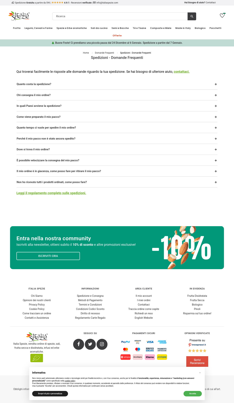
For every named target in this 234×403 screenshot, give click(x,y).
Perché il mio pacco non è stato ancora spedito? (46, 138)
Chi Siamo (37, 295)
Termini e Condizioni (90, 304)
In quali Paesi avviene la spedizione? (39, 106)
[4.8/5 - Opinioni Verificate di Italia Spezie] (197, 353)
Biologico (197, 304)
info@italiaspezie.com (107, 2)
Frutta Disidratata (197, 295)
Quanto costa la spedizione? (34, 84)
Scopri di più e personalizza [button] (50, 394)
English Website (144, 317)
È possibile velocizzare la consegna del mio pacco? (48, 160)
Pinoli (197, 309)
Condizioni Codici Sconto (90, 309)
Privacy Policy (37, 304)
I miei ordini (143, 300)
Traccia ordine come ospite (143, 309)
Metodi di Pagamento (90, 300)
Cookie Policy (36, 309)
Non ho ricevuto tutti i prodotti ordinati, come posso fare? (52, 182)
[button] (200, 373)
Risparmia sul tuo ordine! (197, 313)
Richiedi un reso (144, 313)
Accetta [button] (192, 394)
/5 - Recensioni (72, 2)
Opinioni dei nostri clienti (37, 300)
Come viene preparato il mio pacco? (39, 116)
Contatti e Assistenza (37, 317)
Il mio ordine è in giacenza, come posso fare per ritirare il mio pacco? (59, 171)
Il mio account (144, 295)
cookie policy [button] (70, 381)
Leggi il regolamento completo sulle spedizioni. (51, 193)
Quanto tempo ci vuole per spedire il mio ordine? (46, 127)
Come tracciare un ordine (36, 313)
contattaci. (182, 72)
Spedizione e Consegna (90, 295)
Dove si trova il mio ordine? (33, 149)
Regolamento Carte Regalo (90, 317)
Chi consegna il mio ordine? (34, 95)
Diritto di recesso (90, 313)
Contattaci (211, 2)
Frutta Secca (197, 300)
